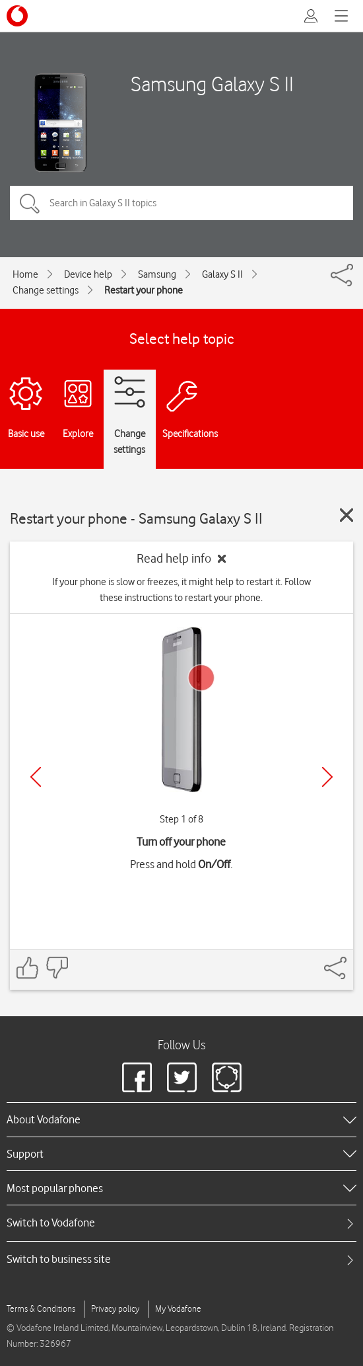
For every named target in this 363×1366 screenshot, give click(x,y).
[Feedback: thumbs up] (27, 968)
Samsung (157, 274)
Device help (88, 274)
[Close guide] (346, 515)
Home (25, 274)
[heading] (181, 1119)
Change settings (46, 290)
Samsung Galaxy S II (212, 83)
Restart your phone (143, 290)
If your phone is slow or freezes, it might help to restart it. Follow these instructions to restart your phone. (181, 590)
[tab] (181, 1223)
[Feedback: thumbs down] (57, 968)
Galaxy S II (222, 274)
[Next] (327, 777)
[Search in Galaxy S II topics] (181, 203)
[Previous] (35, 777)
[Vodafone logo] (17, 15)
